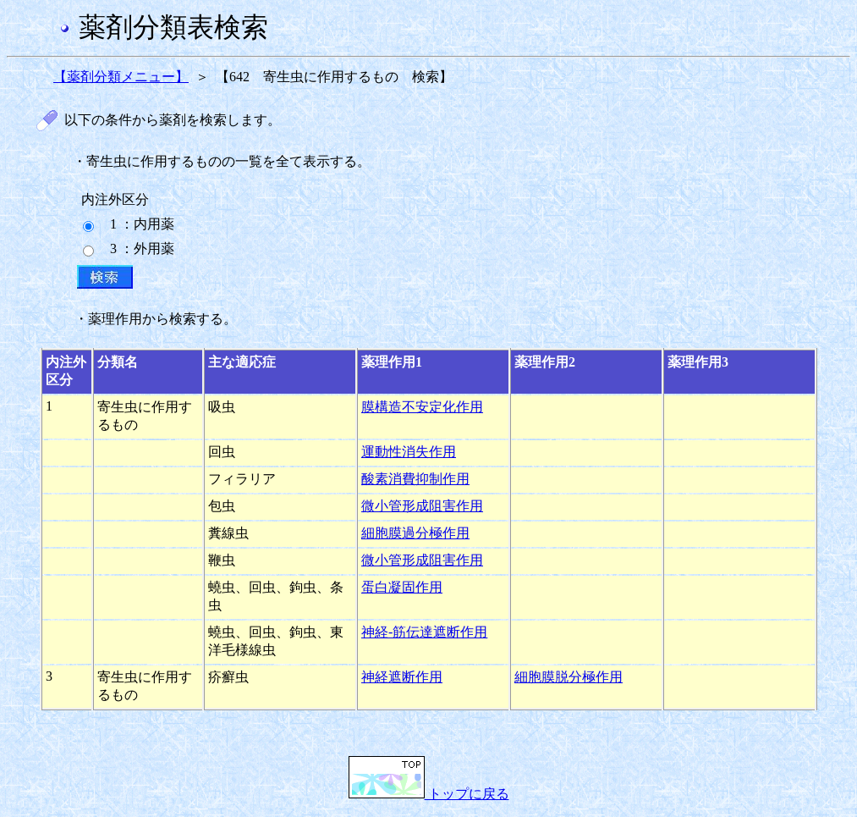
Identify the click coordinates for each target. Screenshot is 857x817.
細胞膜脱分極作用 (568, 677)
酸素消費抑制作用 (415, 479)
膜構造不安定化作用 (422, 407)
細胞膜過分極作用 (415, 533)
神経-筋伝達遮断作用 (424, 632)
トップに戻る (429, 794)
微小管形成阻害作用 (422, 506)
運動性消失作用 (408, 451)
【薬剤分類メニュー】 (121, 76)
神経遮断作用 (401, 677)
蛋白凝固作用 (401, 587)
